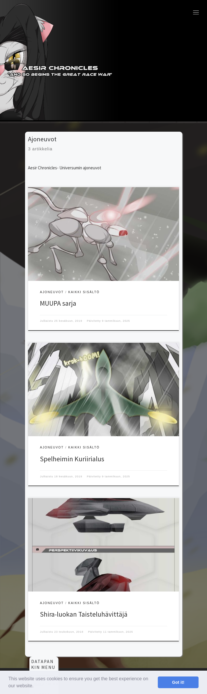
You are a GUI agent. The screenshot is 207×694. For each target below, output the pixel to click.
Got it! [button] (178, 682)
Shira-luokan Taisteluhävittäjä (84, 614)
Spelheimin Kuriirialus (72, 459)
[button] (36, 686)
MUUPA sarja (58, 303)
